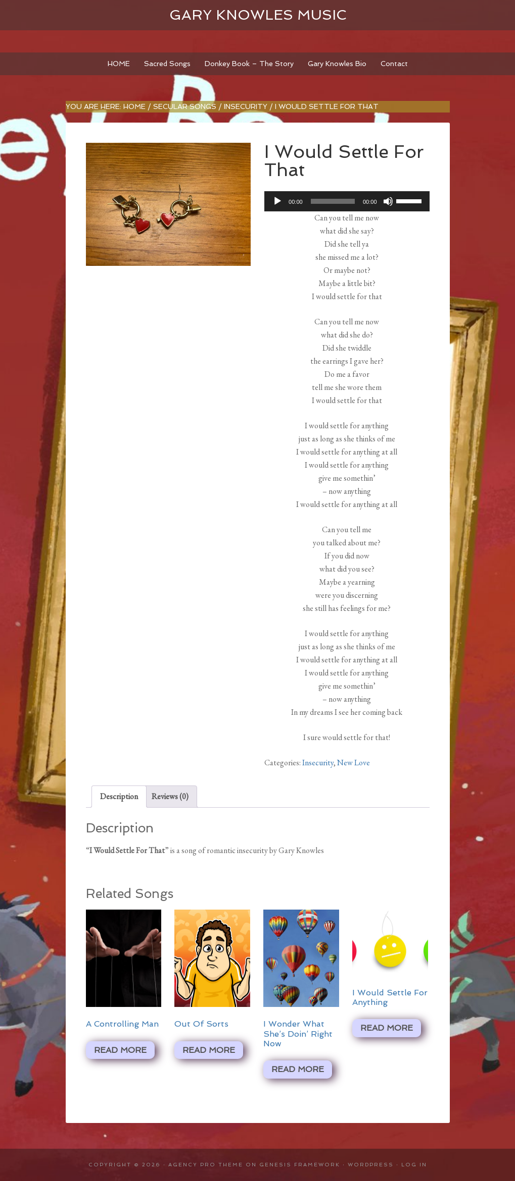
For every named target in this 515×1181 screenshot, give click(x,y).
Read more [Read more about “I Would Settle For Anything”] (386, 1028)
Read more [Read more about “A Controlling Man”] (120, 1050)
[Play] (277, 201)
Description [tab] (119, 796)
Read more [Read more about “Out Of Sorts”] (208, 1050)
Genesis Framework (299, 1164)
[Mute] (388, 201)
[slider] (333, 201)
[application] (346, 201)
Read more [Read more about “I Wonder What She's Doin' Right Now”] (297, 1069)
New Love (353, 762)
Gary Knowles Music (257, 15)
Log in (414, 1164)
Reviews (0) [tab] (170, 796)
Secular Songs (184, 106)
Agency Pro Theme (205, 1164)
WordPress (371, 1164)
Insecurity (245, 106)
